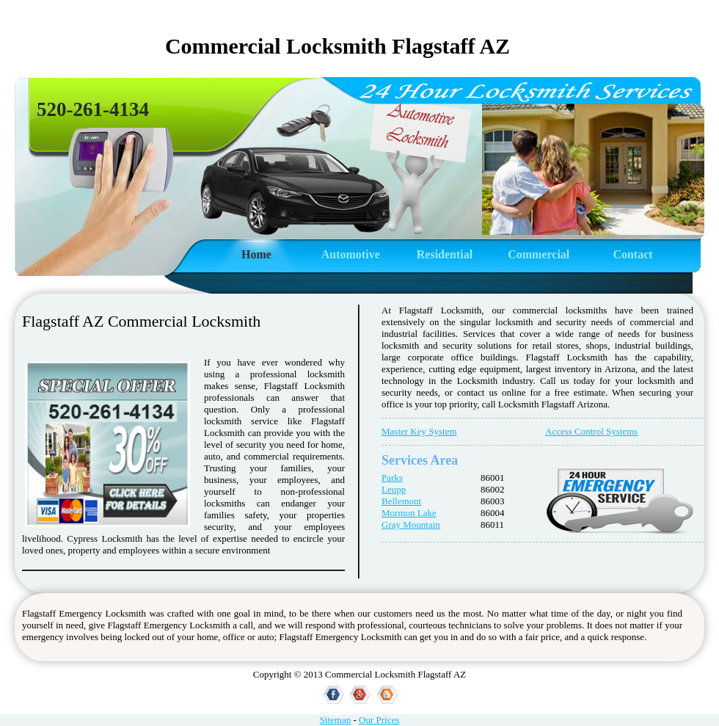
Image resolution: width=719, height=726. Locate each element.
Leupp (394, 489)
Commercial (538, 254)
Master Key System (419, 431)
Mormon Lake (409, 512)
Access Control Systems (591, 431)
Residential (444, 254)
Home (256, 254)
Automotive (350, 254)
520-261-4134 (93, 109)
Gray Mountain (411, 524)
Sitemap (335, 719)
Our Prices (379, 719)
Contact (632, 254)
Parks (392, 477)
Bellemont (401, 501)
